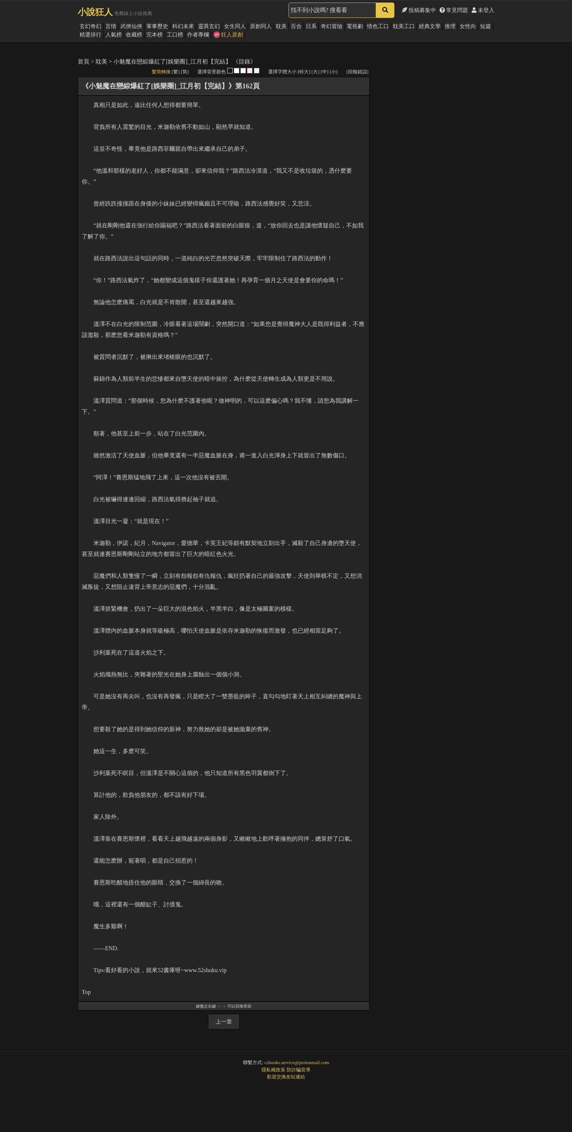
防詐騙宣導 (298, 1069)
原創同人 (261, 26)
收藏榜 (134, 35)
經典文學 (430, 26)
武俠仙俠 (131, 26)
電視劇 (355, 26)
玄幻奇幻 (90, 26)
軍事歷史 (157, 26)
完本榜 (154, 35)
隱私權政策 (273, 1069)
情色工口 (378, 26)
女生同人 (235, 26)
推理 (450, 26)
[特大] (304, 71)
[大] (316, 71)
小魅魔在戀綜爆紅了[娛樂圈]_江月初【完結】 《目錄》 (184, 61)
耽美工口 (404, 26)
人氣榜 (113, 35)
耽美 (281, 26)
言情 (110, 26)
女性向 (468, 26)
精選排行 (90, 35)
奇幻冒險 (332, 26)
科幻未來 (183, 26)
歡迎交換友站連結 (286, 1076)
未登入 (483, 10)
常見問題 (454, 10)
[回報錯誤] (357, 71)
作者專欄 (198, 35)
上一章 (224, 1022)
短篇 (485, 26)
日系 (311, 26)
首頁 (83, 61)
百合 (296, 26)
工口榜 (175, 35)
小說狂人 (95, 12)
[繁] (176, 71)
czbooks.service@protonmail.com (296, 1062)
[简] (185, 71)
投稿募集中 (419, 10)
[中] (325, 71)
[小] (334, 71)
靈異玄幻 (209, 26)
